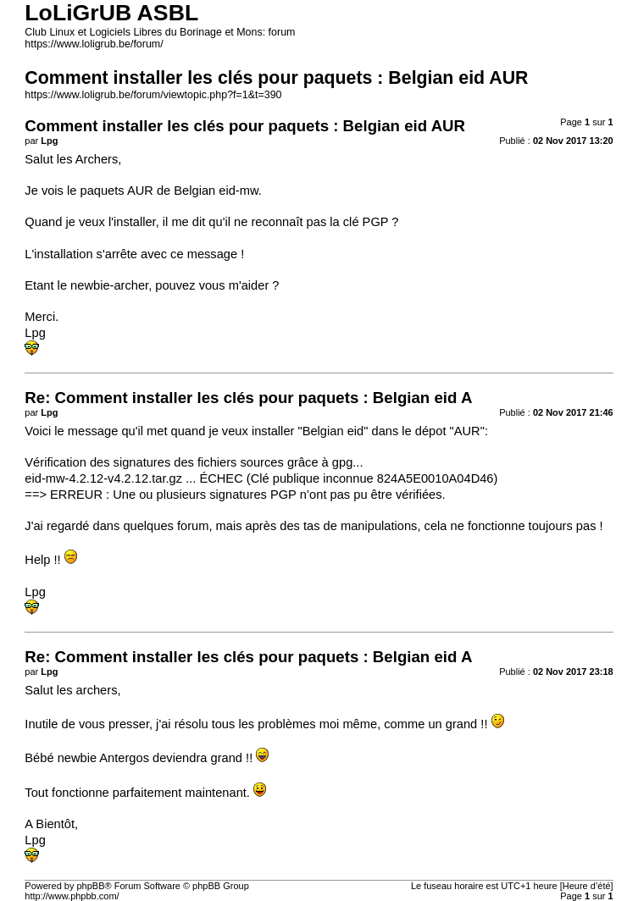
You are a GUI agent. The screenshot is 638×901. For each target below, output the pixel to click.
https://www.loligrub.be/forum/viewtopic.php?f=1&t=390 (153, 95)
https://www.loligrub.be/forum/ (94, 44)
